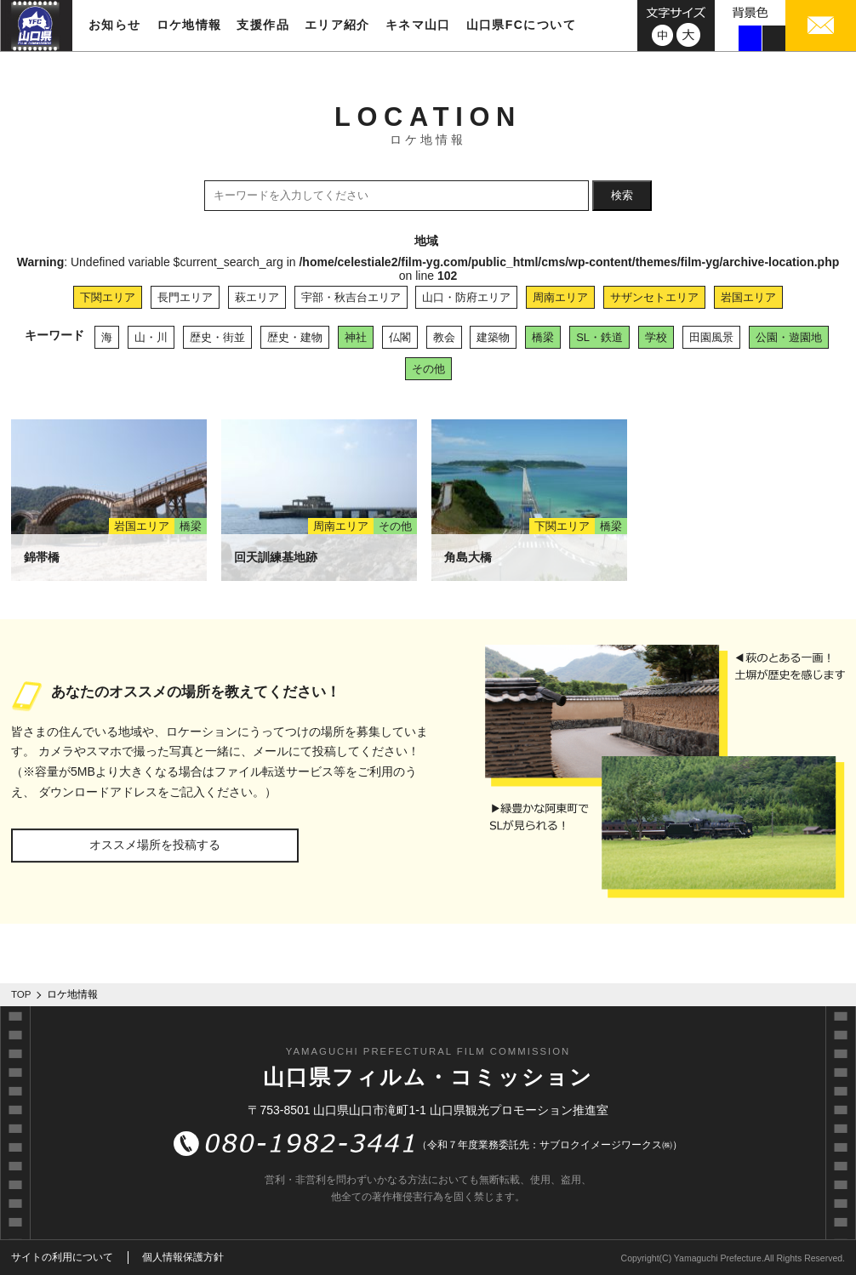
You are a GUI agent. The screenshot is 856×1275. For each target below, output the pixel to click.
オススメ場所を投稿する (154, 844)
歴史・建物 (294, 337)
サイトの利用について (62, 1257)
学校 (656, 337)
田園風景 (711, 337)
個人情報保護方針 (183, 1257)
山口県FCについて (521, 24)
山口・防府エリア (466, 297)
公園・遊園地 (789, 337)
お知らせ (114, 24)
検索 (622, 195)
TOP (21, 994)
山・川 (151, 337)
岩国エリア (748, 297)
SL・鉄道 (599, 337)
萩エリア (257, 297)
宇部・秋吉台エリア (351, 297)
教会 (444, 337)
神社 (356, 337)
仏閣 (400, 337)
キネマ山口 (418, 24)
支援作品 (263, 24)
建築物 (493, 337)
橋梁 (543, 337)
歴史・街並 (217, 337)
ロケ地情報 (189, 24)
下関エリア (107, 297)
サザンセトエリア (654, 297)
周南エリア (560, 297)
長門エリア (185, 297)
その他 (428, 368)
